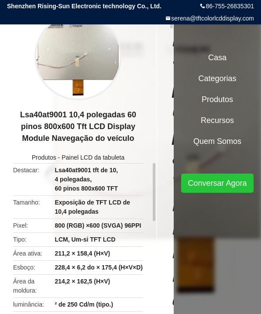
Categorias (217, 78)
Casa (217, 57)
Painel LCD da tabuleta (93, 157)
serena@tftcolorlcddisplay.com (212, 18)
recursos (217, 120)
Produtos (44, 157)
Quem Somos (217, 141)
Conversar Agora (217, 183)
